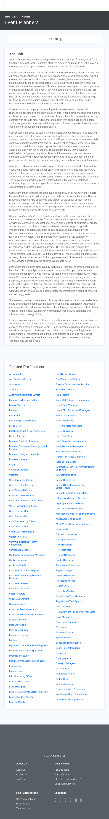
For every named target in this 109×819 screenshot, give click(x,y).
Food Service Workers (66, 374)
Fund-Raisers (62, 395)
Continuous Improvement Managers (27, 555)
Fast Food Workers (18, 702)
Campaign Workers (18, 469)
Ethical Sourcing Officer (20, 676)
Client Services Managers (21, 531)
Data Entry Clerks (17, 625)
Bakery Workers (17, 405)
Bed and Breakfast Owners (22, 420)
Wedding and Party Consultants (71, 694)
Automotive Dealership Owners (24, 395)
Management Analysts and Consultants (75, 514)
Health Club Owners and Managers (73, 410)
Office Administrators (66, 534)
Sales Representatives (67, 622)
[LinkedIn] (62, 800)
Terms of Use (23, 808)
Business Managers (19, 459)
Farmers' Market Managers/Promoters (28, 692)
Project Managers (65, 570)
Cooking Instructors (18, 560)
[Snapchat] (82, 800)
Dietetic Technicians (19, 635)
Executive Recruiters (19, 681)
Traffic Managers (64, 684)
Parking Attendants (65, 539)
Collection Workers (18, 537)
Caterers (13, 475)
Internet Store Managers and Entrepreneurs (70, 486)
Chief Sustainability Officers (23, 521)
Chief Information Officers (22, 495)
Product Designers (65, 560)
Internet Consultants (66, 475)
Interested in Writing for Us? (68, 779)
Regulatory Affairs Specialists (70, 601)
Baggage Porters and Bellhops (24, 400)
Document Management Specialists (27, 661)
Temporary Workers (66, 673)
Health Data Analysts (66, 415)
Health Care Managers (67, 405)
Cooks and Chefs (17, 565)
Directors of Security (19, 656)
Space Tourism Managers (68, 643)
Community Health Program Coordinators (23, 543)
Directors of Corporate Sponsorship (26, 650)
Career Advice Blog (25, 799)
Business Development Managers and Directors (28, 447)
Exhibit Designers (17, 686)
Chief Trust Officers (18, 526)
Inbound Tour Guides (66, 462)
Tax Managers (63, 668)
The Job (54, 39)
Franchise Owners (65, 389)
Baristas (13, 410)
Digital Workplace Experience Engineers (28, 645)
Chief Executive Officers (21, 485)
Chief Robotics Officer (20, 516)
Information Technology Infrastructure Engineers (75, 468)
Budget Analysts (17, 436)
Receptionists (62, 586)
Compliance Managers (20, 550)
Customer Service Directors (22, 609)
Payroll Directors (64, 544)
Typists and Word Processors (70, 689)
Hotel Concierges (64, 431)
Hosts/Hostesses (64, 420)
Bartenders (14, 415)
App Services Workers (20, 379)
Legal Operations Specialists (70, 503)
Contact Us (21, 774)
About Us (20, 770)
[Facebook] (57, 800)
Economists (15, 666)
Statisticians (62, 653)
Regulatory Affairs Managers (70, 596)
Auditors (13, 389)
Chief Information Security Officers (26, 500)
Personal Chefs (63, 550)
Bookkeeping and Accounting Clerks (27, 431)
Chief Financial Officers (20, 490)
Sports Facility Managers (68, 648)
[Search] (103, 5)
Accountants (15, 374)
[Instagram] (72, 800)
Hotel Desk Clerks (64, 436)
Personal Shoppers (65, 555)
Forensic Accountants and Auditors (73, 384)
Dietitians (14, 640)
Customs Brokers (17, 619)
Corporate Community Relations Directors (25, 577)
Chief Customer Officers (21, 480)
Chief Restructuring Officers (23, 506)
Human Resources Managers (70, 457)
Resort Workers (63, 606)
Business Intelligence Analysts (24, 454)
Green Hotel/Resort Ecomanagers (72, 400)
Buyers (12, 464)
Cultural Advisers (17, 604)
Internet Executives (65, 480)
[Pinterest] (77, 800)
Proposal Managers (65, 575)
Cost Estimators (17, 593)
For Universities (62, 774)
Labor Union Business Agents (70, 498)
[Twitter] (67, 800)
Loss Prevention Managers (69, 508)
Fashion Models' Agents (21, 697)
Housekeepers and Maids (68, 451)
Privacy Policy (23, 803)
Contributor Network (65, 784)
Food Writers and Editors (68, 379)
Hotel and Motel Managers (69, 426)
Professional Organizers (68, 565)
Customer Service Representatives (26, 614)
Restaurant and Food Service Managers (75, 612)
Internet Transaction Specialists (71, 493)
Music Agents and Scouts (68, 519)
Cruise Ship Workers (19, 599)
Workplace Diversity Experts (69, 699)
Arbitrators (14, 384)
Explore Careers (22, 17)
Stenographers (63, 658)
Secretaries (61, 627)
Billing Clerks (15, 426)
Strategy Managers (65, 663)
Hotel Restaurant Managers (69, 446)
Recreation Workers (65, 591)
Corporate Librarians (19, 588)
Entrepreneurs (16, 671)
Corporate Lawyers (18, 583)
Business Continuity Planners (23, 441)
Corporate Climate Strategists (24, 570)
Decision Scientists (18, 630)
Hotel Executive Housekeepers (71, 441)
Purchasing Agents (65, 581)
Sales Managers (64, 617)
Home (7, 17)
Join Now (21, 779)
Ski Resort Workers (65, 632)
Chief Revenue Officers (20, 511)
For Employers (62, 770)
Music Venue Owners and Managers (74, 524)
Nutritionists (62, 529)
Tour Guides (62, 679)
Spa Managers (63, 637)
